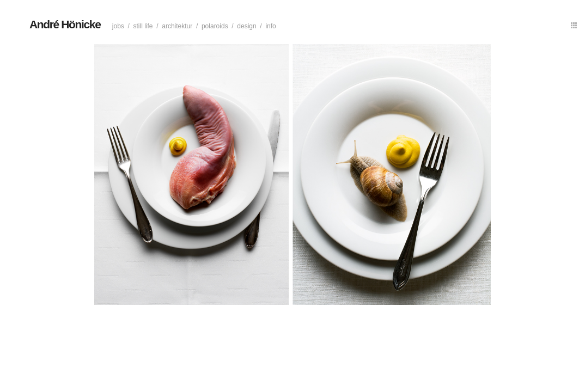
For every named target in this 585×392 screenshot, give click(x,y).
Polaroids (215, 26)
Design (246, 26)
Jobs (118, 26)
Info (270, 26)
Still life (143, 26)
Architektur (177, 26)
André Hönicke (64, 24)
